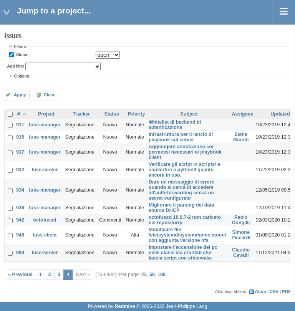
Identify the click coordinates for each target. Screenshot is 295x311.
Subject (189, 114)
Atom (260, 291)
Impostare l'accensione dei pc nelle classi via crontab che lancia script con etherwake (183, 253)
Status (21, 54)
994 (20, 252)
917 (20, 152)
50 (152, 274)
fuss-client (45, 235)
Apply (20, 95)
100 (161, 274)
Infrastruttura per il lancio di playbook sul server (181, 137)
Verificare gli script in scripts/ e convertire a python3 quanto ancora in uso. (184, 170)
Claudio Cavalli (241, 252)
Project (46, 114)
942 (20, 220)
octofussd (44, 220)
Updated (280, 114)
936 (20, 207)
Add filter (16, 66)
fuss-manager (45, 124)
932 (20, 169)
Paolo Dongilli (241, 220)
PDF (286, 291)
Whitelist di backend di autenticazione (175, 124)
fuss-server (44, 169)
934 (20, 190)
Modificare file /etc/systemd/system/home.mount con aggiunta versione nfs (187, 235)
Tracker (81, 114)
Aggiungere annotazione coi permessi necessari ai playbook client (185, 152)
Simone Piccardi (241, 235)
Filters (20, 46)
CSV (274, 291)
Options (21, 76)
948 (20, 235)
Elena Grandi (241, 137)
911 (20, 124)
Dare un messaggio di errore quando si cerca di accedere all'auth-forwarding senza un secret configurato (181, 190)
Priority (136, 114)
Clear (49, 95)
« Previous (20, 274)
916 (20, 137)
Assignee (242, 114)
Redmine (124, 306)
